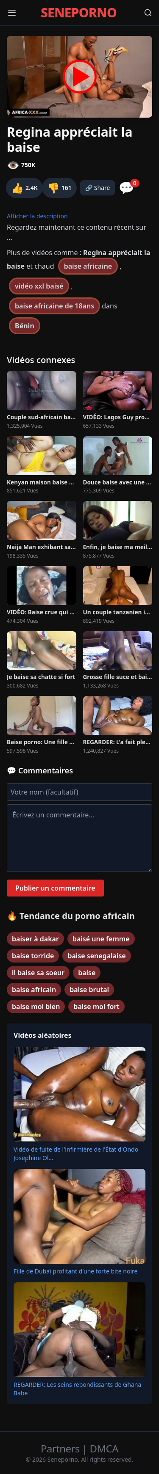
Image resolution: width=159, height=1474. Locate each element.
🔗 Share (97, 188)
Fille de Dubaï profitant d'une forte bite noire (75, 1271)
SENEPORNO (79, 12)
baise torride (33, 955)
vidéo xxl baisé (39, 286)
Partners (61, 1448)
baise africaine (88, 266)
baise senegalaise (96, 955)
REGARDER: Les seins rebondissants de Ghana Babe (77, 1388)
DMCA (104, 1448)
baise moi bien (36, 1006)
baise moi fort (96, 1006)
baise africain (34, 989)
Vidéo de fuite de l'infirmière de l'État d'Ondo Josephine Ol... (76, 1153)
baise (86, 972)
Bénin (24, 325)
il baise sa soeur (38, 972)
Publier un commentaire (55, 888)
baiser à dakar (35, 938)
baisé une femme (101, 938)
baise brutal (89, 989)
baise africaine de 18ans (54, 306)
